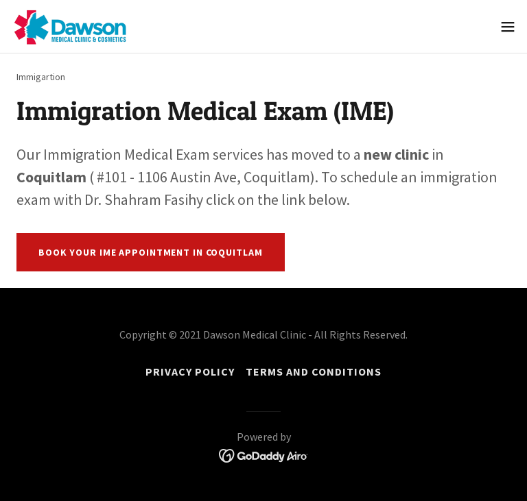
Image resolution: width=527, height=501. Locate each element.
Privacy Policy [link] (190, 371)
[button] (508, 26)
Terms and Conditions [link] (314, 371)
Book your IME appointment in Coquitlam (150, 252)
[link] (70, 26)
